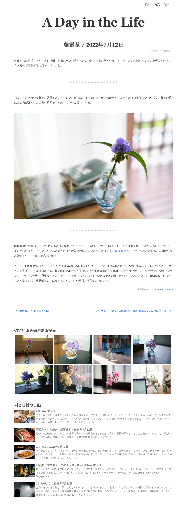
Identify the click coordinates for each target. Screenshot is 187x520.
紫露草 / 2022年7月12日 (93, 45)
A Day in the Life (93, 22)
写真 (157, 4)
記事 (166, 4)
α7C (149, 289)
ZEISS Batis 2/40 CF (163, 289)
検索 (147, 4)
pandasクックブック (127, 250)
